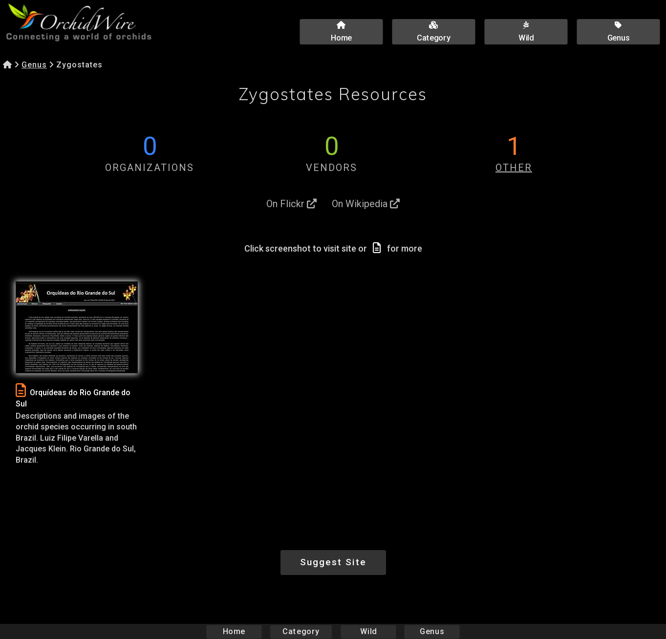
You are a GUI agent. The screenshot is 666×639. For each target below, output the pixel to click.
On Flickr (291, 204)
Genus (34, 64)
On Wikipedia (366, 204)
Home (233, 631)
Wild (368, 631)
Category (301, 631)
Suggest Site (333, 562)
